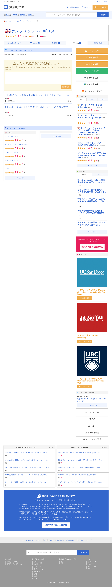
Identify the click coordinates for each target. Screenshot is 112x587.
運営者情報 (80, 538)
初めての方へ (92, 411)
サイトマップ (88, 538)
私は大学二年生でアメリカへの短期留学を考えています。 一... (79, 473)
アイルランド (37, 560)
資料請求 (98, 43)
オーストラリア (38, 565)
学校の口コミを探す (12, 560)
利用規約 (50, 538)
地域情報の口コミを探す (13, 561)
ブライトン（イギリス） (13, 152)
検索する (103, 15)
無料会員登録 (73, 7)
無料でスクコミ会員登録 (56, 524)
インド (35, 573)
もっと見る (20, 177)
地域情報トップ (14, 43)
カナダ (35, 566)
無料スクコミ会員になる (92, 246)
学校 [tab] (81, 99)
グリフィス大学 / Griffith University (91, 105)
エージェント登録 (92, 438)
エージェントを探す (92, 91)
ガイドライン (39, 538)
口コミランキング (92, 560)
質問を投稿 (65, 86)
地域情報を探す (92, 84)
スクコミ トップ (9, 21)
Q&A (77, 43)
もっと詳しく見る (85, 296)
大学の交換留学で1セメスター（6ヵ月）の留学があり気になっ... (90, 212)
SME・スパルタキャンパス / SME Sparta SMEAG (91, 143)
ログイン (86, 7)
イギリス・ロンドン (11, 136)
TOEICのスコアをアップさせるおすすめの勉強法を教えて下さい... (91, 200)
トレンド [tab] (100, 173)
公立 (62, 560)
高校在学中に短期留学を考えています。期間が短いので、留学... (80, 466)
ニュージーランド (38, 568)
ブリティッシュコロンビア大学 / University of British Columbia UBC (91, 154)
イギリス (8, 168)
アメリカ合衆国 (38, 561)
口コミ (34, 43)
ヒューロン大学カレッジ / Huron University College (91, 117)
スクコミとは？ (30, 538)
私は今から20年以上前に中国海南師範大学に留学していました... (91, 180)
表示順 (54, 54)
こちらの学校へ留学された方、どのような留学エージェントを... (91, 189)
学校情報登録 (92, 431)
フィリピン (37, 570)
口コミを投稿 (100, 7)
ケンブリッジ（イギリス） (24, 21)
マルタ (35, 575)
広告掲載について (70, 538)
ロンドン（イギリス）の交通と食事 (16, 144)
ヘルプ (100, 1)
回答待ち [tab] (83, 173)
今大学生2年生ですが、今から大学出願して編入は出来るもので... (80, 481)
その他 (35, 577)
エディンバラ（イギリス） (13, 160)
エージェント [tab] (103, 99)
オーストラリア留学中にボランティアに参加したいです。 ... (91, 222)
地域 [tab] (92, 99)
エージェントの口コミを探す (14, 563)
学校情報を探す (92, 77)
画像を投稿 (92, 57)
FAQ (106, 1)
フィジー (36, 571)
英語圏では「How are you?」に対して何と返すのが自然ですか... (80, 459)
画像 (56, 43)
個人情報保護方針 (59, 538)
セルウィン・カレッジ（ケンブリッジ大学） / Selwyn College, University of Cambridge (91, 130)
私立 (62, 561)
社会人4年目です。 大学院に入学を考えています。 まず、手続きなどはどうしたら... (37, 95)
